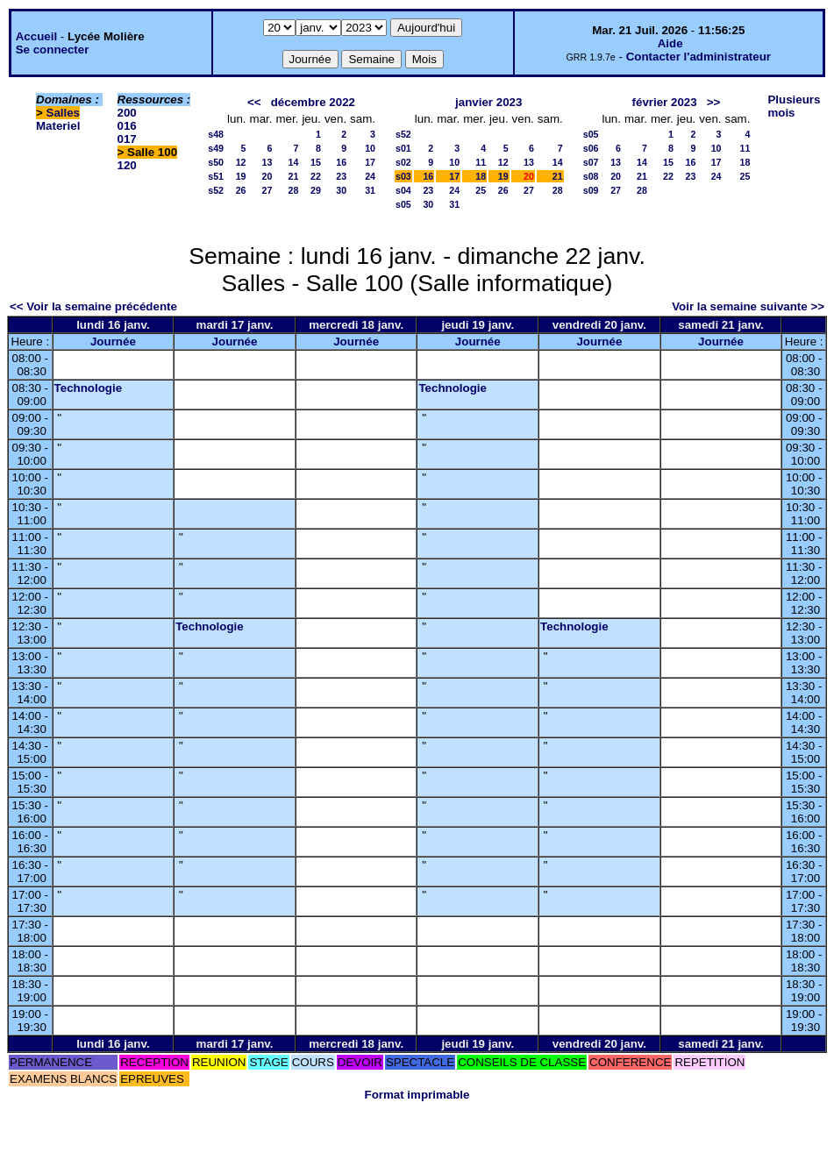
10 (370, 148)
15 (315, 162)
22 (315, 176)
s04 (403, 190)
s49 (216, 148)
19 (241, 176)
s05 (403, 204)
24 (370, 176)
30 (341, 190)
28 (294, 190)
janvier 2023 (488, 102)
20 (267, 176)
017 (127, 139)
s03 (403, 176)
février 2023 (664, 102)
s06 (591, 148)
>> (714, 102)
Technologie (88, 388)
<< (254, 102)
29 (315, 190)
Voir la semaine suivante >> (748, 306)
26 (241, 190)
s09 (591, 190)
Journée (113, 341)
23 (341, 176)
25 (480, 190)
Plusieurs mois (793, 106)
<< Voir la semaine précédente (93, 306)
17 (370, 162)
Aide (670, 43)
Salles (63, 112)
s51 (216, 176)
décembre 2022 (313, 102)
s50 (216, 162)
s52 (216, 190)
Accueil (36, 36)
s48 (216, 134)
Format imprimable (417, 1094)
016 (127, 125)
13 (267, 162)
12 (241, 162)
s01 (403, 148)
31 (370, 190)
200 (127, 112)
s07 (591, 162)
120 (127, 165)
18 (480, 176)
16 (341, 162)
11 (480, 162)
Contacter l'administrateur (698, 56)
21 (294, 176)
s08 (591, 176)
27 (267, 190)
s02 (403, 162)
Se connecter (52, 49)
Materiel (58, 125)
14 (294, 162)
